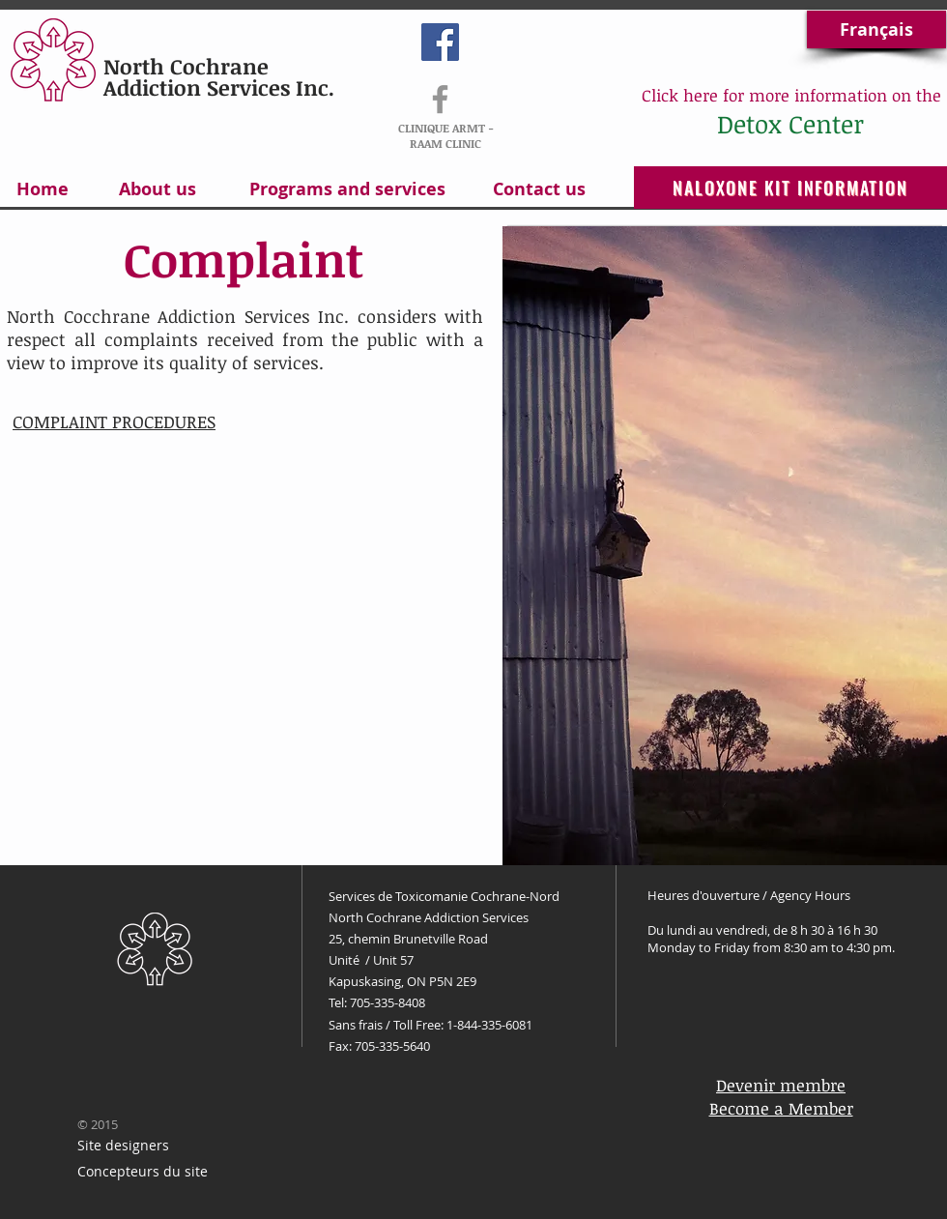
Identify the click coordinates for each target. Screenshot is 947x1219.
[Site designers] (123, 1145)
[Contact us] (539, 189)
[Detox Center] (790, 123)
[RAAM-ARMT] (440, 99)
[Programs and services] (347, 189)
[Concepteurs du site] (142, 1172)
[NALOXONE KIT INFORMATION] (790, 187)
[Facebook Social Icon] (440, 42)
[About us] (157, 189)
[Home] (42, 189)
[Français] (876, 29)
